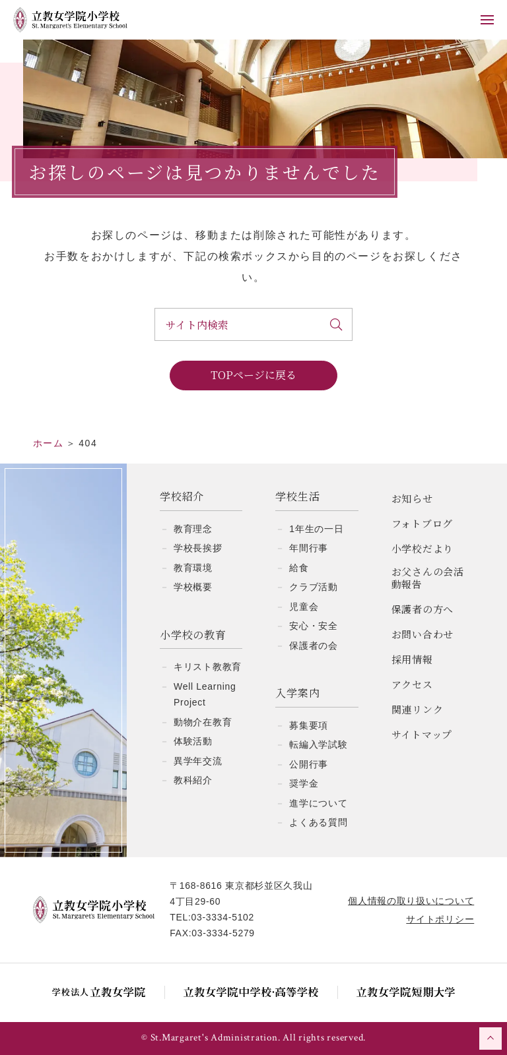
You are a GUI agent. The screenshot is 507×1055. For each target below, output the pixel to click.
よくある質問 (318, 822)
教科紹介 (193, 780)
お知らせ (412, 498)
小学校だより (422, 548)
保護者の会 (313, 645)
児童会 (303, 606)
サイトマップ (422, 734)
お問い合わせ (422, 634)
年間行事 (308, 548)
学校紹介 (182, 497)
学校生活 (297, 497)
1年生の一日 (316, 529)
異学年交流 (198, 761)
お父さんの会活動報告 (427, 578)
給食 (298, 567)
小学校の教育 (193, 635)
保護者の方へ (422, 609)
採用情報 (412, 659)
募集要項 (308, 725)
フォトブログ (422, 523)
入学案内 (297, 693)
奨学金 (303, 783)
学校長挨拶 (198, 548)
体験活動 (193, 741)
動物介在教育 (203, 722)
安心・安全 (313, 625)
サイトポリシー (440, 919)
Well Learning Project (205, 694)
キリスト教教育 (208, 666)
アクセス (412, 684)
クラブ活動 (313, 587)
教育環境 (193, 567)
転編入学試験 (318, 744)
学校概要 (193, 587)
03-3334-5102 (223, 917)
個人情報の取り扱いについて (411, 900)
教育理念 (193, 529)
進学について (318, 803)
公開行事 (308, 764)
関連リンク (417, 709)
